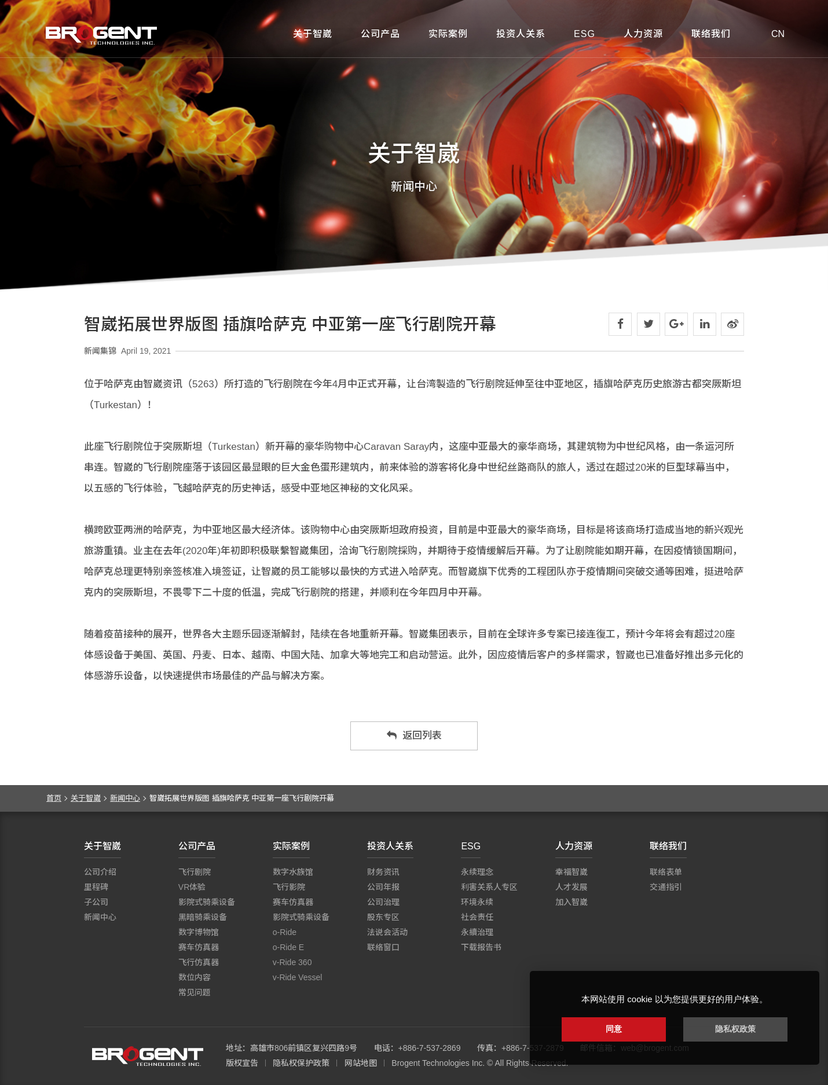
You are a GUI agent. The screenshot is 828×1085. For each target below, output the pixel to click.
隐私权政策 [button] (735, 1028)
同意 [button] (614, 1028)
